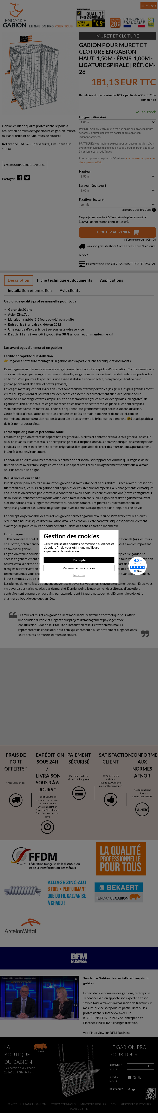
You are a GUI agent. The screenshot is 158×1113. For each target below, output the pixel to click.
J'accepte (79, 560)
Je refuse (79, 575)
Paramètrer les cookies (79, 568)
